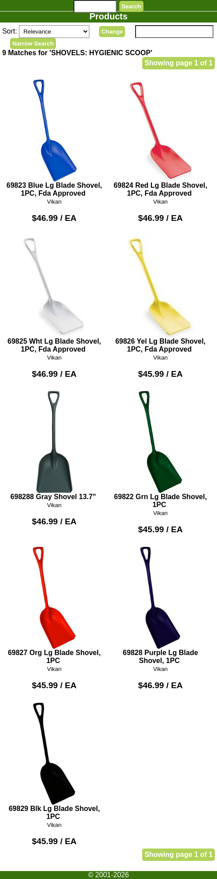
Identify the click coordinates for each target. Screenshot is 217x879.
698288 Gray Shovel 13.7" (54, 445)
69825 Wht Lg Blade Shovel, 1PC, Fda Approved (54, 293)
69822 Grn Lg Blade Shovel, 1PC (160, 449)
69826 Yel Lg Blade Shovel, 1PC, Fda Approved (160, 293)
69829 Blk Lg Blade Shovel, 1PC (54, 761)
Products (108, 16)
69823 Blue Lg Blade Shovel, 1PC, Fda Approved (54, 138)
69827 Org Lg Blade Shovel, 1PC (54, 605)
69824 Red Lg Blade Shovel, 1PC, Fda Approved (160, 138)
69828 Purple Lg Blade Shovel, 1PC (160, 605)
